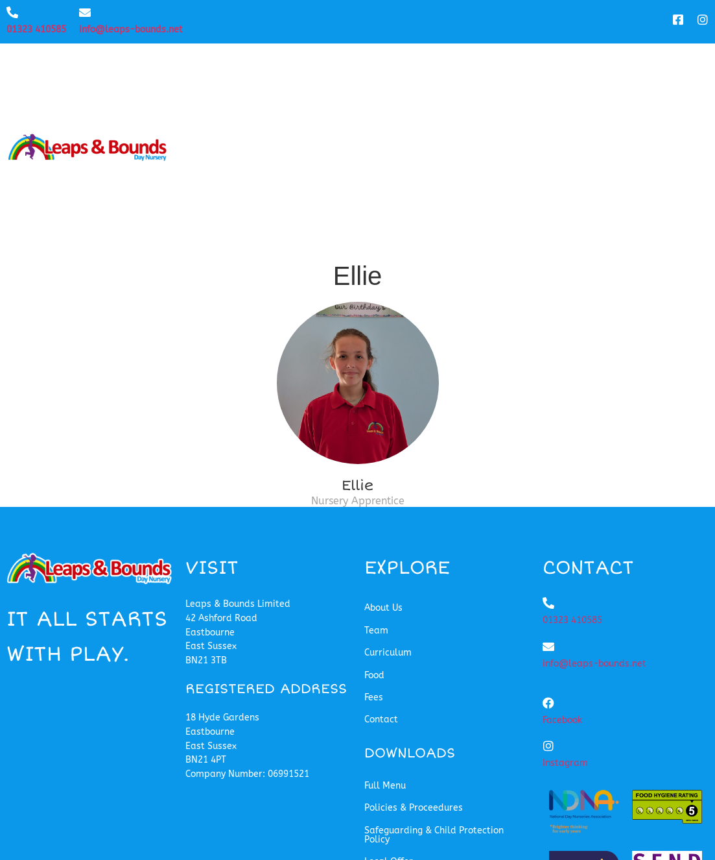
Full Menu (385, 621)
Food (550, 67)
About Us (323, 67)
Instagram (565, 599)
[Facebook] (548, 539)
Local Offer (388, 698)
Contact (669, 67)
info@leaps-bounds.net (131, 29)
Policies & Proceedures (413, 644)
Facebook (562, 555)
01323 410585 (36, 29)
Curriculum (471, 67)
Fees (603, 67)
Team (393, 67)
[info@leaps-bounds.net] (85, 12)
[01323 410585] (12, 12)
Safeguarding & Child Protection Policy (434, 671)
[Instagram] (548, 582)
